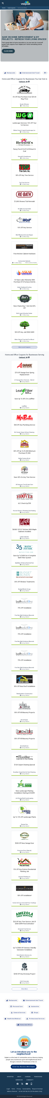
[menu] (2, 3)
